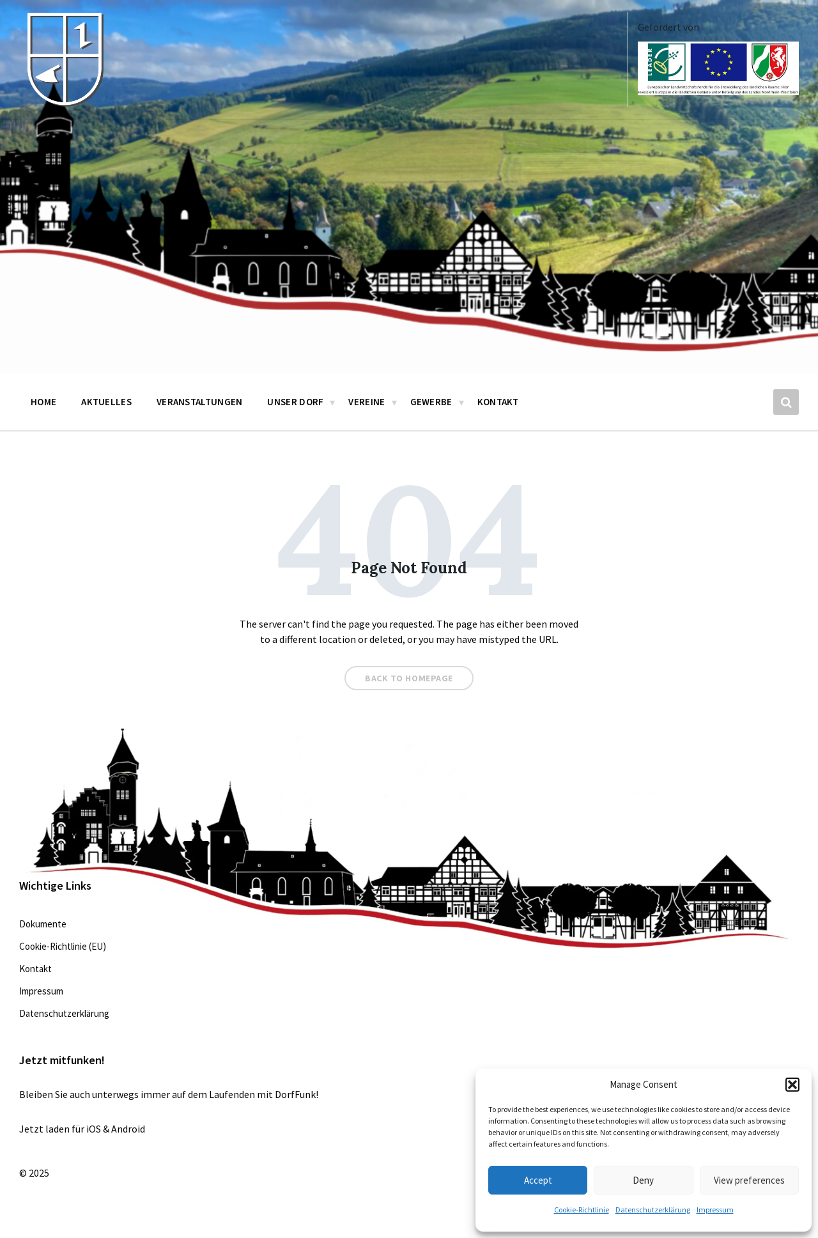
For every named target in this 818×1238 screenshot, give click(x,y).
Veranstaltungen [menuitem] (200, 402)
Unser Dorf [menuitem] (295, 402)
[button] (792, 1084)
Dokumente (42, 924)
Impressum (715, 1209)
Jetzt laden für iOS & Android (82, 1128)
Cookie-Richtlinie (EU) (62, 946)
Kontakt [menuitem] (498, 402)
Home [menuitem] (43, 402)
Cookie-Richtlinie (581, 1209)
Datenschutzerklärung (652, 1209)
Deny (643, 1180)
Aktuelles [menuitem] (106, 402)
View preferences (749, 1180)
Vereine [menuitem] (366, 402)
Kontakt (35, 969)
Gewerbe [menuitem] (431, 402)
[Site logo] (64, 103)
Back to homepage (409, 678)
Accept (538, 1180)
